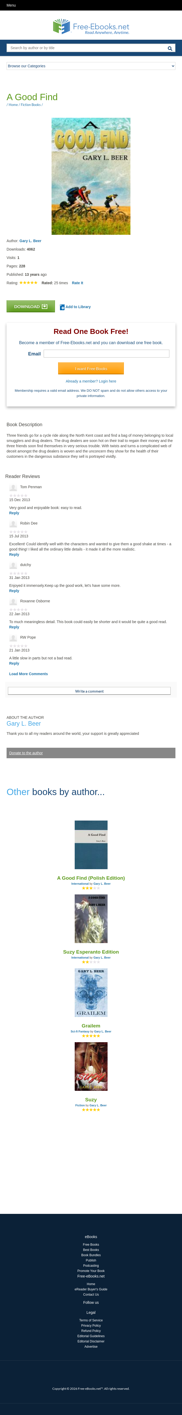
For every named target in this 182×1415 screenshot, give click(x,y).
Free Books (91, 1244)
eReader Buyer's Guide (91, 1289)
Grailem (91, 1026)
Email (34, 354)
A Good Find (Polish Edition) (91, 878)
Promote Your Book (90, 1271)
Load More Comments (28, 674)
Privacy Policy (91, 1325)
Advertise (91, 1346)
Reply (14, 513)
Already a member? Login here (91, 381)
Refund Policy (91, 1331)
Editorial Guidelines (90, 1336)
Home (91, 1284)
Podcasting (91, 1266)
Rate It (77, 283)
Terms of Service (91, 1320)
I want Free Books (91, 368)
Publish (91, 1260)
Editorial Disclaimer (91, 1341)
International (80, 883)
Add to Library (75, 307)
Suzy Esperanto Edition (91, 952)
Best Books (91, 1250)
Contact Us (91, 1294)
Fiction (80, 1105)
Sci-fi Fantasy (80, 1031)
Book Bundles (91, 1255)
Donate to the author (26, 753)
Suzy (91, 1099)
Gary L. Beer (30, 241)
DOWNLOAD (30, 306)
